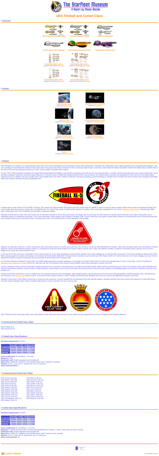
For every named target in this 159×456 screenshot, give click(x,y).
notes (62, 65)
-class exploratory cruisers (14, 263)
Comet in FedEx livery (64, 136)
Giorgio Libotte (67, 106)
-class (20, 275)
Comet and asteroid (95, 136)
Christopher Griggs (67, 153)
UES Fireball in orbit (64, 104)
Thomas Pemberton (67, 122)
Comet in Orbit (64, 120)
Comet (64, 152)
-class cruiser (130, 209)
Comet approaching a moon (95, 120)
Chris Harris (98, 105)
